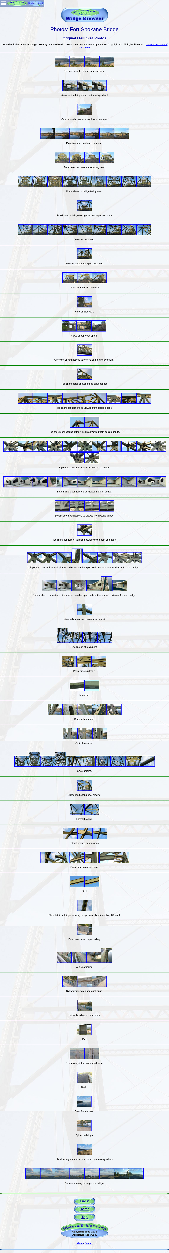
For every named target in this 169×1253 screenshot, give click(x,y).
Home (84, 1209)
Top (84, 1217)
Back (84, 1201)
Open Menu (3, 3)
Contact (89, 1243)
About (79, 1243)
